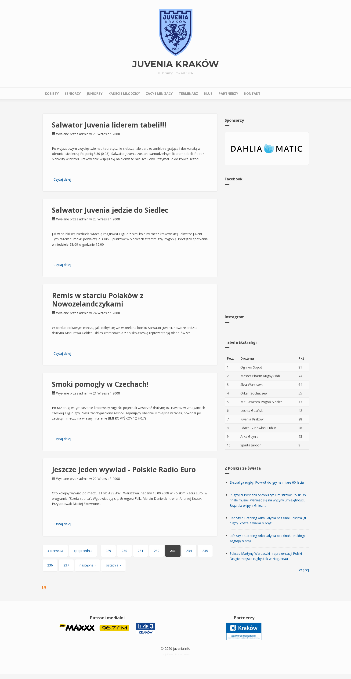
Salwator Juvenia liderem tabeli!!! (109, 125)
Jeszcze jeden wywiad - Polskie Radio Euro (124, 469)
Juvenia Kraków (175, 64)
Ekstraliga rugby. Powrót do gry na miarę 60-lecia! (267, 482)
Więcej (304, 570)
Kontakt (252, 93)
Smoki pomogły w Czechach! (100, 384)
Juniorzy (94, 93)
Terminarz (188, 93)
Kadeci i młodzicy (124, 93)
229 (108, 550)
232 (156, 550)
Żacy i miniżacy (159, 93)
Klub (208, 93)
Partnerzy (228, 93)
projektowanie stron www (176, 654)
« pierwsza (55, 550)
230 (124, 550)
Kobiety (52, 93)
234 (189, 550)
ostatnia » (113, 565)
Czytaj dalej (62, 179)
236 (50, 565)
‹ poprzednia (83, 550)
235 (205, 550)
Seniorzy (73, 93)
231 (140, 550)
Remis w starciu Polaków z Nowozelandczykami (97, 300)
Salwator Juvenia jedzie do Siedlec (110, 210)
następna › (87, 565)
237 (66, 565)
